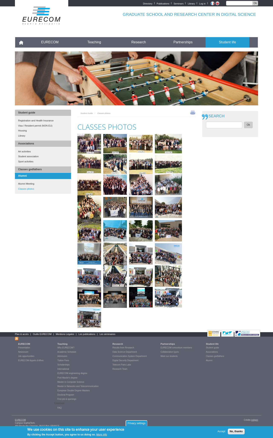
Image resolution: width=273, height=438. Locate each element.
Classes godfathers (30, 169)
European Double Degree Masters (73, 390)
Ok (255, 3)
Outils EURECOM (42, 334)
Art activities (24, 151)
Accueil (23, 42)
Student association (28, 156)
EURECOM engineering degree (72, 373)
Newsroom (23, 352)
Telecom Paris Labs (121, 365)
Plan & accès (22, 334)
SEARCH (217, 116)
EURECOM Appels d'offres (31, 360)
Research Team (119, 369)
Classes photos (26, 189)
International (63, 369)
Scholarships (63, 365)
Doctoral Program (65, 395)
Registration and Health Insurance (36, 120)
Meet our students (169, 356)
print (193, 112)
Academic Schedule (66, 352)
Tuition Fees (63, 360)
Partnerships (183, 42)
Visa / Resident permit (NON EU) (35, 125)
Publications (163, 3)
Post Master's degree (67, 378)
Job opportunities (26, 356)
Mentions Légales (65, 334)
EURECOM (50, 42)
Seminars (178, 3)
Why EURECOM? (65, 347)
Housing (22, 130)
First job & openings (66, 399)
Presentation (24, 347)
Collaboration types (170, 352)
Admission (62, 356)
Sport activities (25, 161)
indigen (254, 420)
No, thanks (236, 431)
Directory (147, 3)
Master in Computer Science (70, 382)
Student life (227, 42)
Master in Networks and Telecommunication (78, 386)
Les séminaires (107, 334)
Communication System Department (129, 356)
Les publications (86, 334)
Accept (221, 431)
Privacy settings (136, 423)
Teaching (94, 42)
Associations (26, 143)
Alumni (22, 175)
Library (191, 3)
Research (138, 42)
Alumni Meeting (26, 183)
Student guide (26, 112)
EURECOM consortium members (176, 347)
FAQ (59, 408)
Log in (202, 3)
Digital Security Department (125, 360)
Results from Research (123, 347)
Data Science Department (124, 352)
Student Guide (87, 113)
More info (101, 434)
